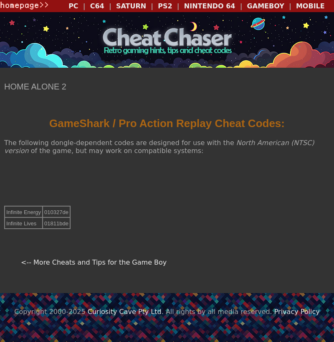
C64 (97, 6)
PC (73, 6)
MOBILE (310, 6)
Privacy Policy (297, 312)
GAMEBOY (265, 6)
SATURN (131, 6)
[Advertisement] (167, 180)
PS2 (165, 6)
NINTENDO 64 (209, 6)
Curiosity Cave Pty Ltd (125, 312)
